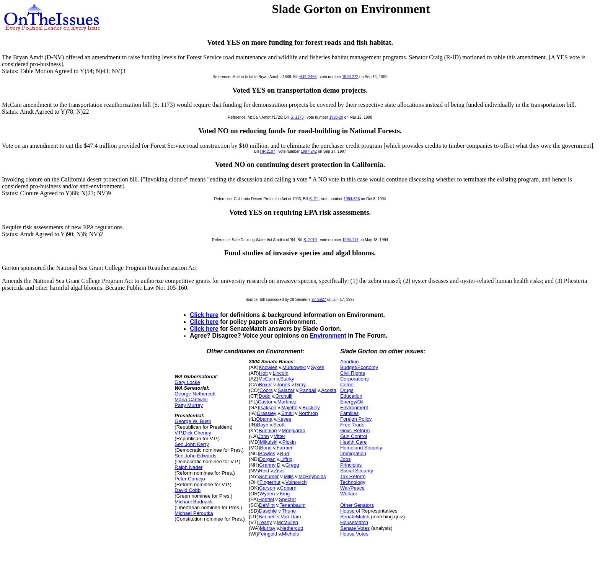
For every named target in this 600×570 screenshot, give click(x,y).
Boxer (265, 384)
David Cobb (187, 490)
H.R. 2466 (307, 77)
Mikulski (268, 442)
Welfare (348, 494)
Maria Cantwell (190, 399)
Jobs (345, 459)
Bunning (268, 430)
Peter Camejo (189, 479)
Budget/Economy (359, 367)
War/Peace (352, 488)
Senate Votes (355, 528)
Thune (289, 511)
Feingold (267, 534)
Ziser (279, 471)
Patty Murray (188, 405)
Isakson (267, 407)
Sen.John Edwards (195, 456)
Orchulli (284, 396)
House (348, 511)
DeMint (267, 505)
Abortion (349, 361)
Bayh (263, 425)
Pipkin (289, 442)
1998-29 (336, 117)
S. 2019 (309, 240)
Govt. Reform (355, 430)
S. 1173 (296, 117)
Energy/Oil (352, 402)
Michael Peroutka (193, 513)
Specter (287, 499)
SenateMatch (355, 516)
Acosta (328, 390)
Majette (289, 407)
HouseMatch (354, 522)
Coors (266, 390)
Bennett (267, 516)
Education (351, 396)
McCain (266, 379)
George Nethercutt (194, 394)
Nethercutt (291, 528)
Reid (264, 471)
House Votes (354, 534)
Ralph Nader (188, 467)
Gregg (292, 465)
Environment (328, 335)
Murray (267, 528)
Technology (352, 482)
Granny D (269, 465)
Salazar (286, 390)
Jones (283, 384)
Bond (265, 448)
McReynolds (312, 476)
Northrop (308, 413)
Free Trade (352, 425)
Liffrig (286, 459)
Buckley (311, 407)
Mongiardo (293, 430)
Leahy (265, 522)
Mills (288, 476)
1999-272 (350, 77)
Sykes (317, 367)
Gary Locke (187, 382)
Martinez (287, 402)
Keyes (284, 419)
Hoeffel (266, 499)
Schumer (269, 476)
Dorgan (267, 459)
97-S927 (318, 299)
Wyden (267, 494)
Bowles (267, 453)
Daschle (268, 511)
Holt (263, 373)
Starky (287, 379)
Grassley (266, 413)
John (263, 436)
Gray (300, 384)
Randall (307, 390)
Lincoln (280, 373)
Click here (204, 315)
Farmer (285, 448)
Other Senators (357, 505)
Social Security (356, 471)
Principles (351, 465)
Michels (290, 534)
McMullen (287, 522)
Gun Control (353, 436)
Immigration (353, 453)
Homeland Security (361, 448)
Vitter (279, 436)
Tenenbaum (293, 505)
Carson (267, 488)
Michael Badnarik (193, 502)
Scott (279, 425)
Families (349, 413)
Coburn (288, 488)
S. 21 (313, 199)
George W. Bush (192, 421)
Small (287, 413)
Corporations (354, 379)
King (285, 494)
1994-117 (350, 240)
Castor (265, 402)
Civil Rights (352, 373)
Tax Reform (352, 476)
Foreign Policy (356, 419)
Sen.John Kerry (191, 444)
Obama (264, 419)
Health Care (353, 442)
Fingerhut (269, 482)
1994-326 (352, 199)
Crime (347, 384)
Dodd (265, 396)
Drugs (347, 390)
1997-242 (309, 151)
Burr (285, 453)
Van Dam (290, 516)
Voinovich (296, 482)
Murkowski (294, 367)
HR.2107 (267, 151)
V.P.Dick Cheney (192, 433)
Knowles (268, 367)
